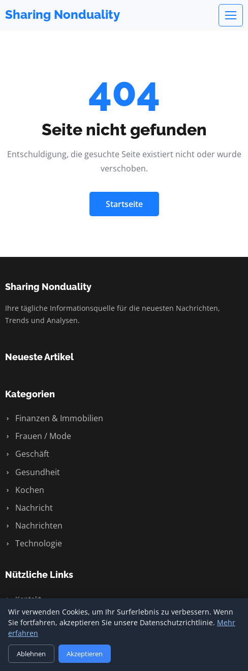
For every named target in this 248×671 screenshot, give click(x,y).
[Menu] (231, 15)
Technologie (33, 543)
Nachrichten (34, 525)
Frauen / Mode (38, 436)
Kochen (24, 489)
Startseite (124, 204)
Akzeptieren (85, 653)
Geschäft (27, 453)
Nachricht (29, 507)
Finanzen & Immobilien (54, 418)
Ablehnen (31, 653)
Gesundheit (32, 472)
